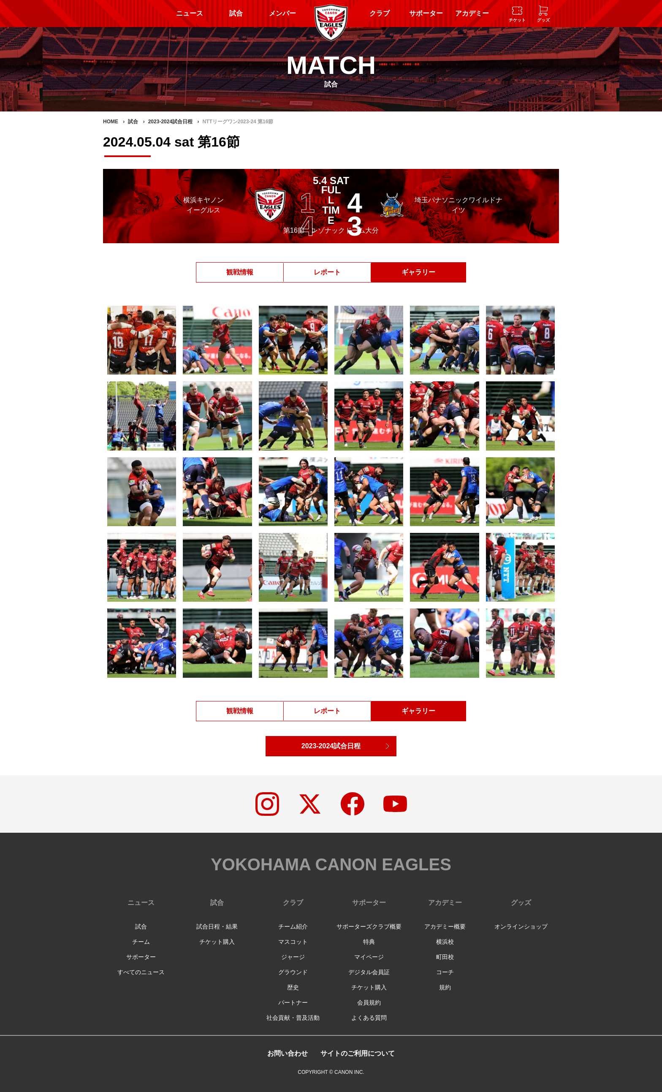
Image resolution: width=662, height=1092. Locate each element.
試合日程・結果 (217, 926)
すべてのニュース (141, 972)
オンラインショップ (521, 926)
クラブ (379, 13)
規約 (445, 987)
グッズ (521, 902)
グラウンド (293, 972)
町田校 (445, 956)
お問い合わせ (287, 1053)
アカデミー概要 (445, 926)
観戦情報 (239, 272)
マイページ (369, 956)
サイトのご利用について (357, 1053)
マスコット (293, 941)
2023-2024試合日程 (331, 746)
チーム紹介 (293, 926)
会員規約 (369, 1002)
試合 (236, 13)
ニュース (189, 13)
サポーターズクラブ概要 (369, 926)
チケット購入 (217, 941)
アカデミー (472, 13)
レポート (327, 272)
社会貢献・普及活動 (293, 1017)
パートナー (293, 1002)
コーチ (445, 972)
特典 (369, 941)
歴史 (293, 987)
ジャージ (293, 956)
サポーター (426, 13)
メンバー (282, 13)
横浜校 (445, 941)
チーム (141, 941)
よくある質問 (369, 1017)
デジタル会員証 (369, 972)
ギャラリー (418, 272)
